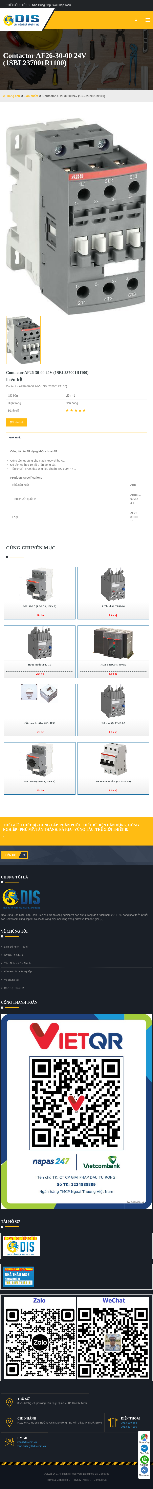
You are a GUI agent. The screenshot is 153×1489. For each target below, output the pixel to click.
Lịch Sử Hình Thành (16, 946)
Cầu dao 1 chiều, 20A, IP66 (39, 722)
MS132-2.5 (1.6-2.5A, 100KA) (39, 606)
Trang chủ (11, 96)
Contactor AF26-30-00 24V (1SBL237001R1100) (47, 372)
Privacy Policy (80, 1479)
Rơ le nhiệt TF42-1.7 (113, 722)
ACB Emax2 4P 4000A (113, 664)
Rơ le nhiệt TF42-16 (113, 606)
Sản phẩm (31, 96)
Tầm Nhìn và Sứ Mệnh (17, 963)
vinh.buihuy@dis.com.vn (31, 1446)
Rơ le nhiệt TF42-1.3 (39, 664)
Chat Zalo (144, 1449)
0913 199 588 (129, 1422)
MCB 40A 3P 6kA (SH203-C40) (113, 781)
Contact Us (100, 1479)
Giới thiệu (15, 437)
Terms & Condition (57, 1479)
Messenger (144, 1471)
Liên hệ (16, 855)
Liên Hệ (16, 422)
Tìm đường (144, 1439)
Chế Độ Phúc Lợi (14, 988)
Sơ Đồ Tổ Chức (13, 954)
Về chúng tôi (11, 979)
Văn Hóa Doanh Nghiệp (18, 971)
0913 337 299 (129, 1426)
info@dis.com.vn (27, 1442)
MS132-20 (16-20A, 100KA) (39, 781)
